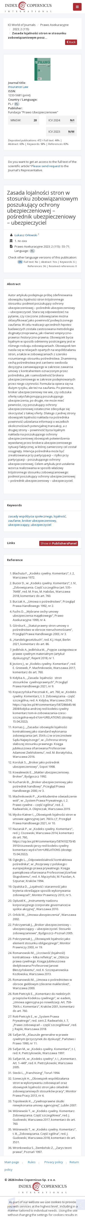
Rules (32, 1162)
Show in (59, 543)
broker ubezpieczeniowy (39, 521)
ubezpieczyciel (41, 525)
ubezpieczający (18, 525)
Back (71, 42)
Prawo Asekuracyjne (54, 25)
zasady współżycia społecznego (30, 516)
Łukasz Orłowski (26, 235)
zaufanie (14, 521)
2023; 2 (21, 29)
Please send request (45, 166)
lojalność (60, 516)
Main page (12, 1162)
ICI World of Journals (22, 25)
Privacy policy (53, 1162)
